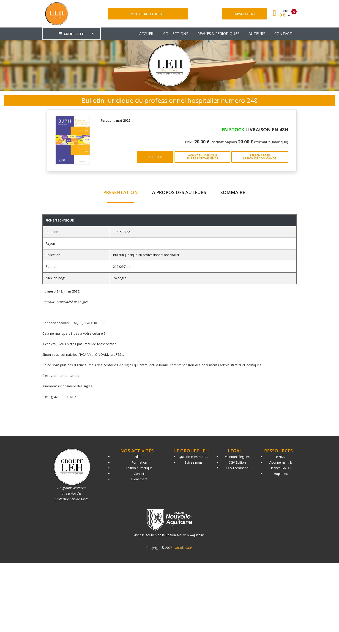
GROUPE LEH (72, 33)
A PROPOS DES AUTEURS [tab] (179, 192)
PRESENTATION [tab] (120, 192)
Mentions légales (237, 456)
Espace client (244, 14)
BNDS (280, 456)
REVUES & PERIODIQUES (218, 33)
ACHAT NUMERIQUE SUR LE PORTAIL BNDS (202, 156)
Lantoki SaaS (183, 547)
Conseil (139, 473)
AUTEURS (257, 33)
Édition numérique (139, 468)
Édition (139, 456)
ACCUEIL (146, 33)
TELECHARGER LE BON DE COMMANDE (259, 156)
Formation (139, 462)
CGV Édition (237, 462)
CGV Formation (237, 468)
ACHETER (155, 157)
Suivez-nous (193, 462)
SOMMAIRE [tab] (232, 192)
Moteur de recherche (148, 14)
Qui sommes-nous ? (193, 456)
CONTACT (283, 33)
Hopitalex (281, 473)
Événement (139, 479)
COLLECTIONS (175, 33)
